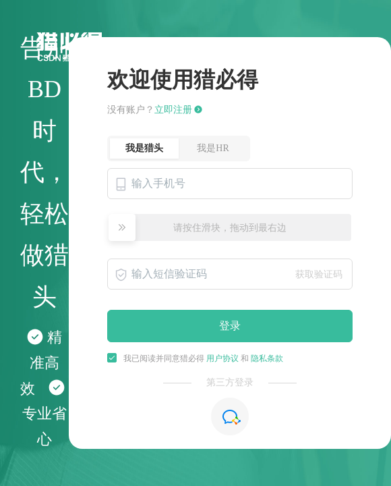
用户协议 (221, 358)
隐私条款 (267, 358)
